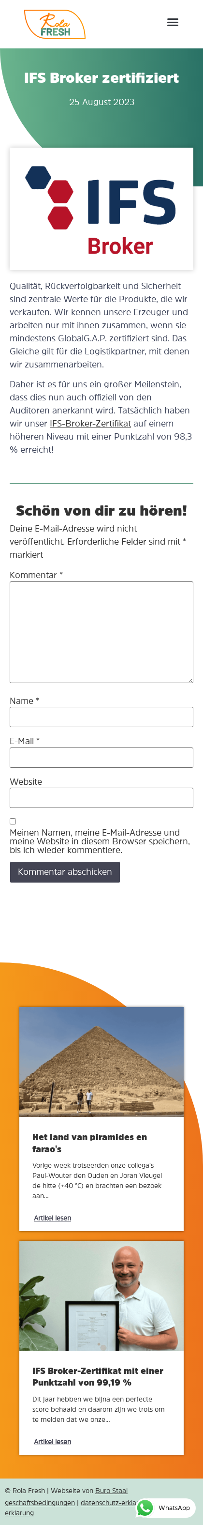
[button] (173, 22)
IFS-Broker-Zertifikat (90, 423)
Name (24, 701)
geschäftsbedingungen (40, 1502)
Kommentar (36, 575)
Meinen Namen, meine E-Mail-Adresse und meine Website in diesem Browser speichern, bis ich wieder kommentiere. (100, 841)
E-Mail (25, 741)
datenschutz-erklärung (115, 1502)
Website (26, 782)
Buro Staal (111, 1490)
